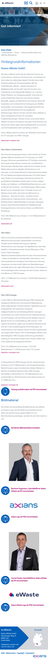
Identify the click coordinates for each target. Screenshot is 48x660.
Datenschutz (10, 653)
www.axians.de (6, 223)
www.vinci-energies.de (9, 384)
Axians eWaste (6, 50)
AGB (2, 653)
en (44, 3)
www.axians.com (7, 286)
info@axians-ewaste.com (10, 644)
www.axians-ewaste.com (10, 140)
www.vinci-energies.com (10, 352)
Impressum (30, 653)
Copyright (20, 653)
